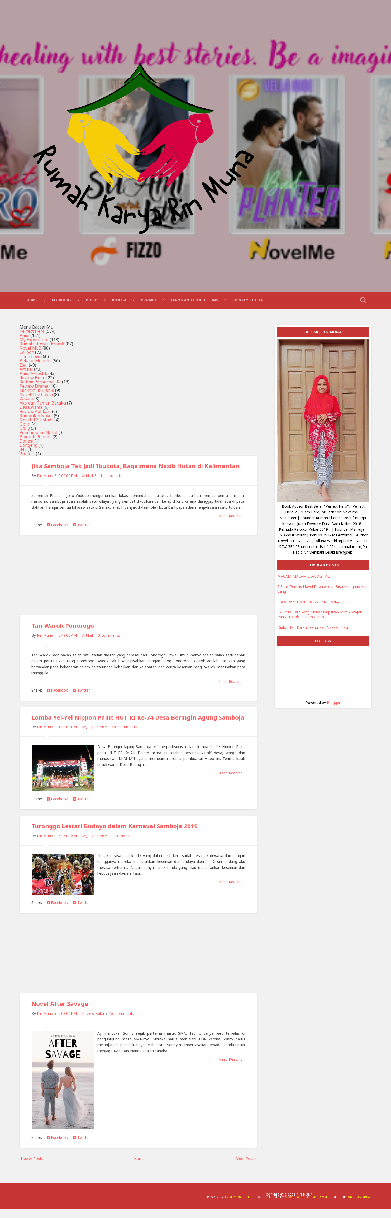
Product (27, 456)
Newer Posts (32, 1167)
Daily (25, 431)
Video (92, 302)
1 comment (122, 844)
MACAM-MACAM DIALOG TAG (303, 578)
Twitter (81, 527)
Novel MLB (30, 351)
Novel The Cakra (36, 397)
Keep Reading (230, 518)
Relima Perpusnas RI (40, 384)
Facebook (57, 527)
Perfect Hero (32, 334)
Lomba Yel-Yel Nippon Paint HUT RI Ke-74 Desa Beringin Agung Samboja (124, 723)
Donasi (119, 302)
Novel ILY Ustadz (36, 422)
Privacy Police (247, 302)
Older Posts (245, 1167)
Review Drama (34, 389)
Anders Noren (237, 1206)
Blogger (333, 705)
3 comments (109, 637)
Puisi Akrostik (33, 376)
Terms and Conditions (194, 302)
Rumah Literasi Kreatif (42, 346)
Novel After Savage (59, 1012)
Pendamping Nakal (39, 435)
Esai (24, 367)
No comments (124, 736)
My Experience (34, 342)
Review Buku (32, 380)
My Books (61, 302)
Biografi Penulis (35, 439)
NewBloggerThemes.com (306, 1206)
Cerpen (27, 355)
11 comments (110, 478)
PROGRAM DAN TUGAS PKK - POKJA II (310, 604)
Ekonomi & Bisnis (37, 393)
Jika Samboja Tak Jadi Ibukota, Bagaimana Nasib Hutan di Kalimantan (135, 468)
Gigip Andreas (359, 1206)
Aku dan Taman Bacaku (43, 405)
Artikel (26, 372)
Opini (25, 427)
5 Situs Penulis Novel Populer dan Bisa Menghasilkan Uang (322, 591)
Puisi (25, 338)
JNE (23, 452)
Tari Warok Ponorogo (62, 628)
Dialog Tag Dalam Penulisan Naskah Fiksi (312, 629)
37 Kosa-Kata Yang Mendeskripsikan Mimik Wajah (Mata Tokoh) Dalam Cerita (319, 617)
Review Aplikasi (35, 414)
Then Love (30, 359)
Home (32, 302)
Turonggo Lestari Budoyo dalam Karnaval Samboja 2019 (114, 835)
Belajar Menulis (35, 363)
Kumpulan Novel (36, 418)
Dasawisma (31, 410)
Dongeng (28, 448)
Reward (148, 302)
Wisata (26, 401)
